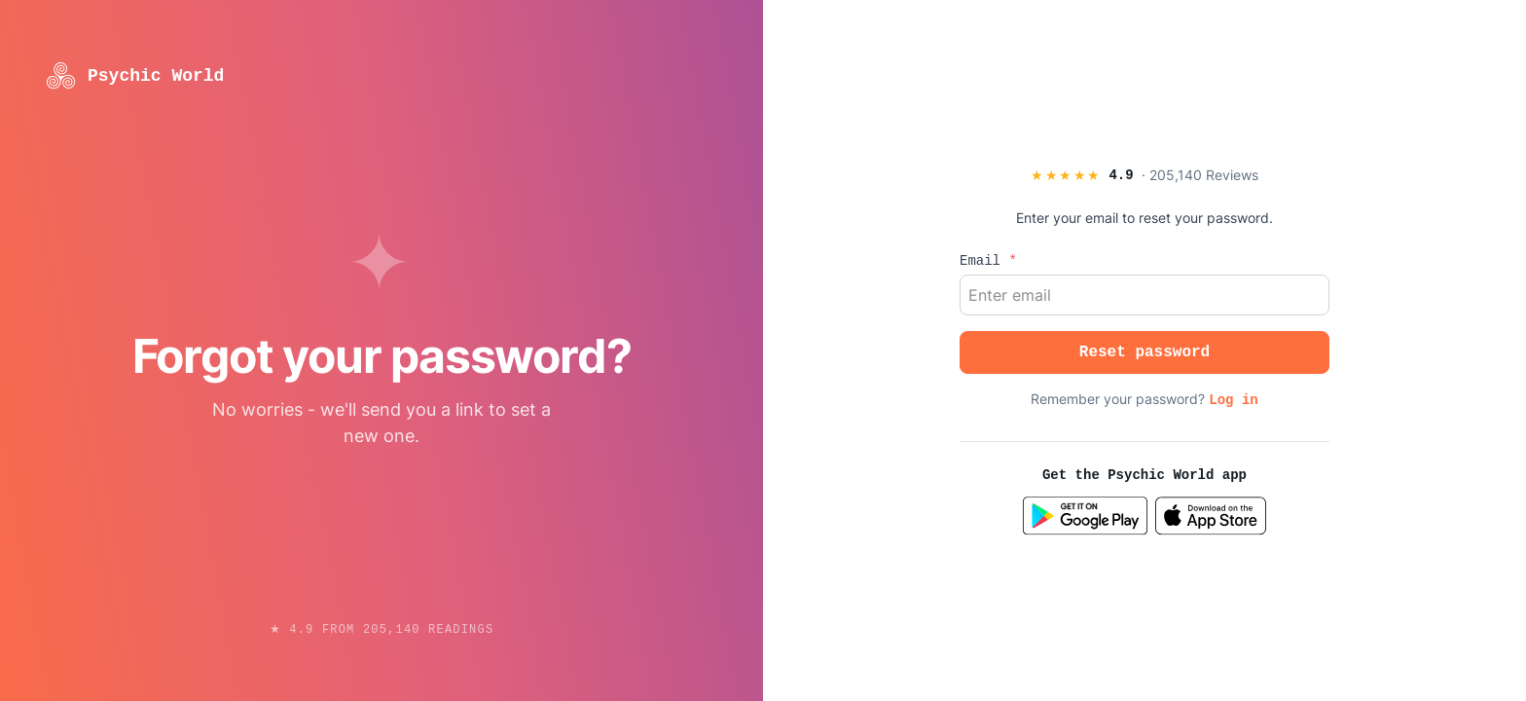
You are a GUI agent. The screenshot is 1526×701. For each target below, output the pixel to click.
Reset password (1144, 352)
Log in (1233, 400)
